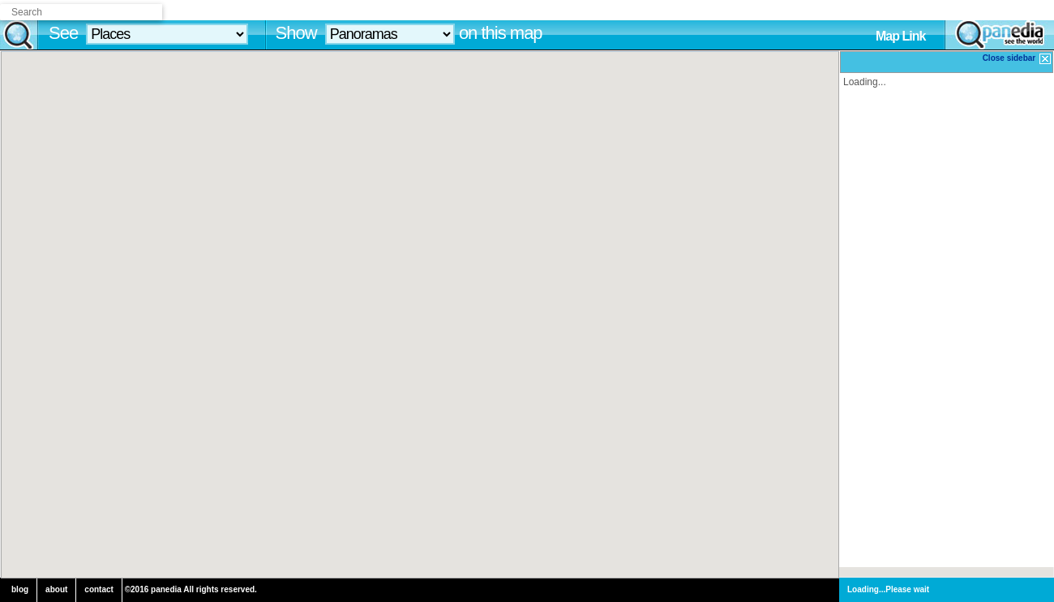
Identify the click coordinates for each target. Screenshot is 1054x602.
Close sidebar (1017, 59)
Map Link (900, 36)
